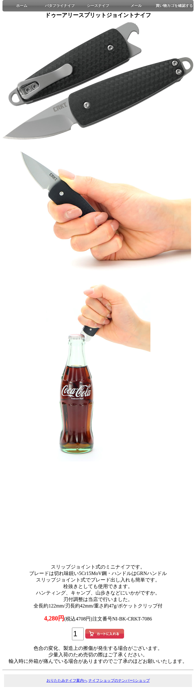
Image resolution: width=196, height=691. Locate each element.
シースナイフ (98, 5)
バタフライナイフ (60, 5)
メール (136, 5)
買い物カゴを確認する (174, 5)
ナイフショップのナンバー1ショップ (119, 680)
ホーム (21, 5)
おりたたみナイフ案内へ (67, 680)
